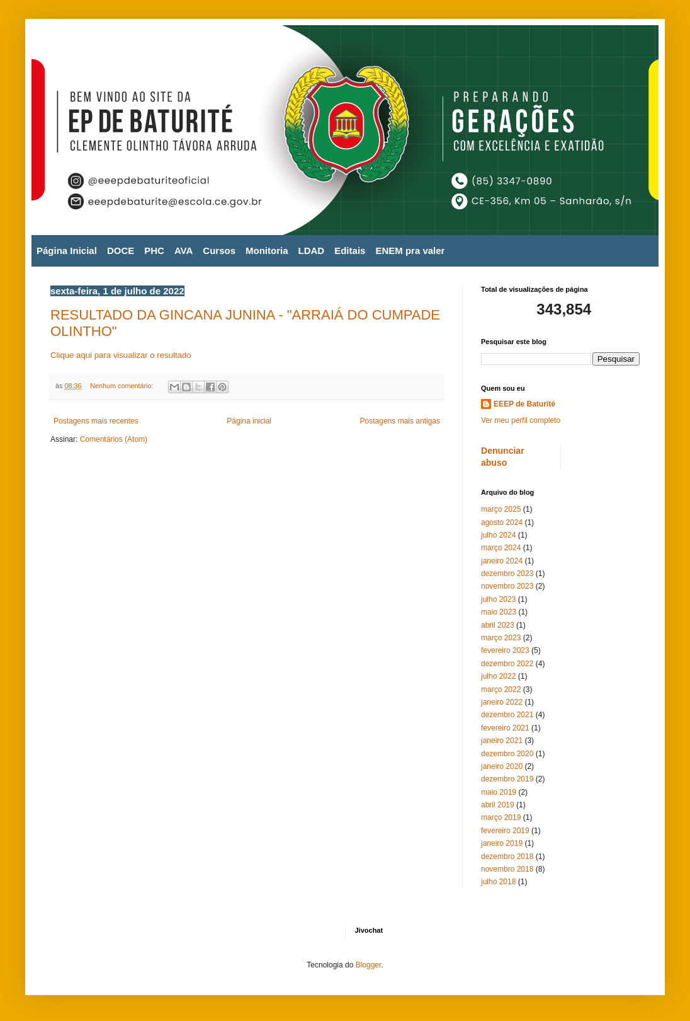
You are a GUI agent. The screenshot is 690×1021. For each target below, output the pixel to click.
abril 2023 (497, 625)
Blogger (369, 964)
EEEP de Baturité (524, 404)
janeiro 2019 (502, 843)
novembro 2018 (507, 869)
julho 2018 (498, 881)
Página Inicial (67, 250)
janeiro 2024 (502, 561)
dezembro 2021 (507, 714)
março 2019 (501, 817)
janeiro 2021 (502, 740)
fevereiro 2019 (505, 830)
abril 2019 (497, 804)
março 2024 (501, 547)
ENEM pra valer (409, 250)
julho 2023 (498, 599)
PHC (154, 250)
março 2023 (501, 637)
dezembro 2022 (507, 663)
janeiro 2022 (502, 702)
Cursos (219, 250)
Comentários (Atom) (113, 439)
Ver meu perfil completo (520, 420)
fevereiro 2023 (505, 650)
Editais (349, 250)
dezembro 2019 (507, 779)
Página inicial (249, 421)
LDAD (311, 250)
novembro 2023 (507, 586)
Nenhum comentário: (122, 385)
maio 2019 (498, 792)
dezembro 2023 (507, 573)
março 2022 (501, 689)
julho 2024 (498, 535)
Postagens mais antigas (400, 421)
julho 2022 (498, 676)
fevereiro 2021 (505, 728)
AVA (183, 250)
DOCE (120, 250)
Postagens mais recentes (96, 421)
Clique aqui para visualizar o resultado (120, 355)
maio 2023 (498, 612)
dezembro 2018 (507, 856)
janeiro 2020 (502, 766)
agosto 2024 (502, 522)
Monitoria (267, 250)
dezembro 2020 (507, 753)
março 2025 (501, 509)
